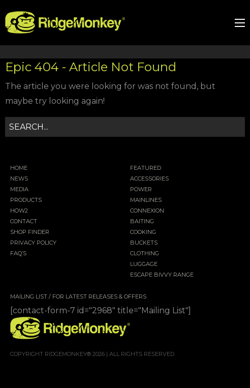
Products (26, 200)
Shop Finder (29, 232)
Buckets (144, 243)
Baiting (142, 222)
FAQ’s (18, 254)
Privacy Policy (33, 243)
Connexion (147, 211)
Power (141, 190)
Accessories (149, 179)
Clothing (144, 254)
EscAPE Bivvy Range (162, 275)
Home (18, 168)
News (19, 179)
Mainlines (146, 200)
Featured (145, 168)
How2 (19, 211)
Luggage (144, 264)
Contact (23, 222)
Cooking (143, 232)
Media (19, 190)
